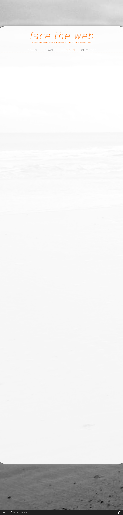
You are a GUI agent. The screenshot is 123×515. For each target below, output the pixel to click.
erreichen (88, 49)
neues (32, 49)
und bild (68, 49)
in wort (49, 49)
